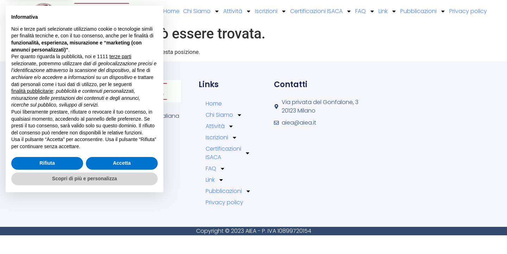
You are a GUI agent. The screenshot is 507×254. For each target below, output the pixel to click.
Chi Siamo (201, 11)
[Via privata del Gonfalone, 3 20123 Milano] (404, 123)
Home (171, 11)
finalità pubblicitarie (32, 147)
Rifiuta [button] (47, 219)
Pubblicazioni (423, 11)
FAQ (365, 11)
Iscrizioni (271, 11)
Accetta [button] (122, 219)
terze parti (120, 113)
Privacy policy (468, 11)
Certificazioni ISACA (321, 11)
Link (387, 11)
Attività (237, 11)
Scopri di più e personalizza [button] (84, 234)
